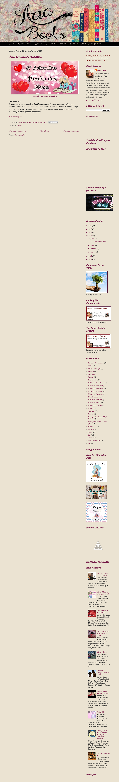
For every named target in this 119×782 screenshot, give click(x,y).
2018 (90, 229)
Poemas (90, 414)
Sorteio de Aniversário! (25, 56)
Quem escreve (24, 44)
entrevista (91, 374)
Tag (89, 435)
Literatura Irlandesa (95, 405)
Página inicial (44, 131)
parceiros (91, 411)
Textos (90, 438)
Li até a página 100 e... (96, 383)
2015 (90, 256)
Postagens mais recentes (18, 131)
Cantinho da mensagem (96, 363)
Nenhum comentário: (39, 122)
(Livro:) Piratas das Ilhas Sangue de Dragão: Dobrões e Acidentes (102, 735)
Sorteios (74, 44)
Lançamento (92, 380)
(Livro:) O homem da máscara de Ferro (103, 633)
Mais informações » (15, 117)
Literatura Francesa (95, 400)
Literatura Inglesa (94, 403)
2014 (90, 259)
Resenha (62, 44)
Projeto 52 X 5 (93, 426)
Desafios (91, 371)
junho (93, 238)
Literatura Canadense (95, 394)
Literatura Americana (95, 386)
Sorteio (20, 125)
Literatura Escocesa (95, 397)
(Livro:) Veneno (102, 652)
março (93, 245)
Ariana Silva (101, 70)
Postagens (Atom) (21, 135)
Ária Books (58, 20)
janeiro (93, 252)
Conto (90, 366)
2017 (90, 232)
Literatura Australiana (95, 388)
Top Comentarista (94, 440)
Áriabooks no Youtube (91, 44)
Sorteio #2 (100, 712)
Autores (38, 44)
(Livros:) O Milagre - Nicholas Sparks (103, 673)
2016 (90, 236)
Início (12, 44)
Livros (90, 408)
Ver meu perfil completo (94, 100)
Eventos (90, 377)
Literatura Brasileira (95, 391)
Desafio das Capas (94, 368)
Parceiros (50, 44)
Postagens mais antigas (71, 131)
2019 (90, 226)
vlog (89, 443)
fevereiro (94, 249)
